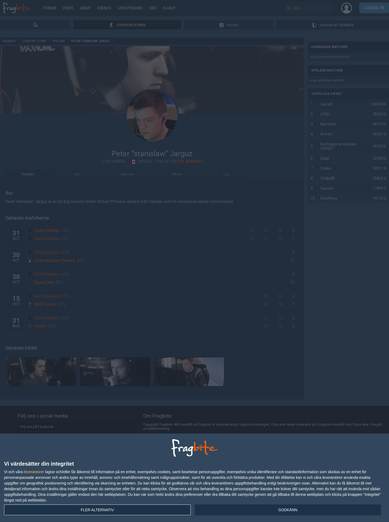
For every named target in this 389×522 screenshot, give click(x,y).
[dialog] (194, 478)
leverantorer (34, 472)
